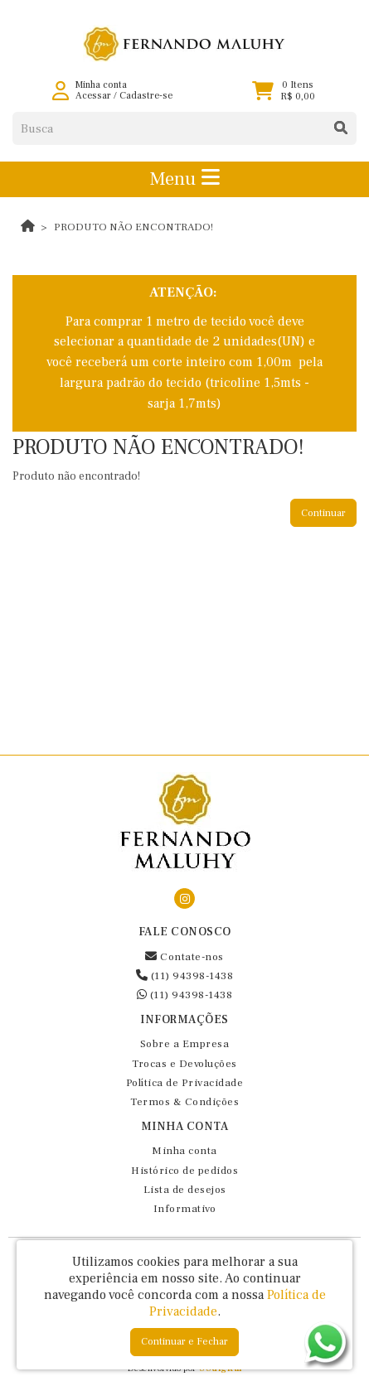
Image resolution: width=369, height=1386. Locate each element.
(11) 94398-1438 (185, 976)
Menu (184, 179)
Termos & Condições (184, 1101)
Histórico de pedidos (184, 1170)
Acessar (93, 95)
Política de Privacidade (185, 1082)
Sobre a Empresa (185, 1043)
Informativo (184, 1208)
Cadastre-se (145, 95)
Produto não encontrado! (133, 227)
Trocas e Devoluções (184, 1063)
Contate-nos (184, 956)
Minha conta (184, 1150)
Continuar (323, 513)
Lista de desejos (184, 1189)
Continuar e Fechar (184, 1341)
